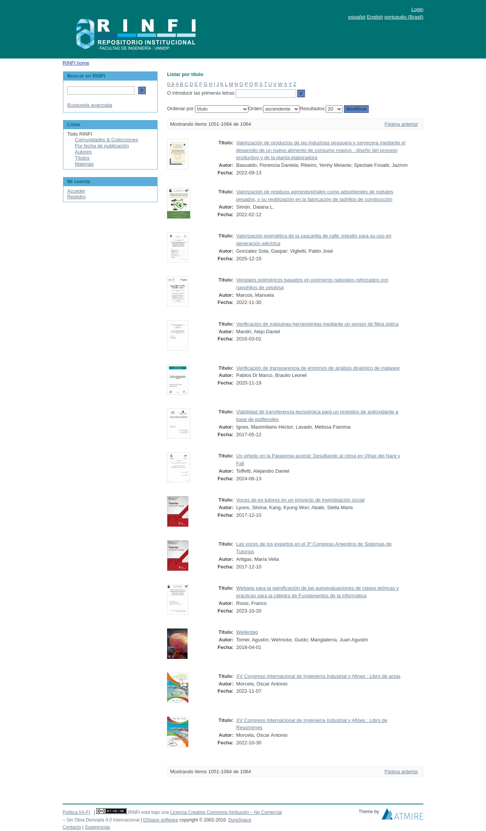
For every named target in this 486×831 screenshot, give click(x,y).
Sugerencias (97, 827)
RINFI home (76, 63)
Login (417, 9)
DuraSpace (239, 820)
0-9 (170, 84)
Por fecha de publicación (102, 146)
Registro (76, 196)
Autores (83, 152)
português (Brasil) (403, 17)
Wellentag (247, 632)
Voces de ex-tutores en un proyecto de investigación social (300, 500)
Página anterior (401, 124)
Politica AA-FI (76, 812)
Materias (84, 164)
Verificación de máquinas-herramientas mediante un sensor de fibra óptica (317, 324)
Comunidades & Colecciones (106, 139)
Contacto (72, 827)
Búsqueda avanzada (89, 105)
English (375, 17)
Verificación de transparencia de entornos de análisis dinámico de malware (318, 368)
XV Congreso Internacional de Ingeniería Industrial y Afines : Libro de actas (318, 676)
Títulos (82, 158)
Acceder (76, 191)
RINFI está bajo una (148, 812)
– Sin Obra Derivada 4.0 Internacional (101, 820)
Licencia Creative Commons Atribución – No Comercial (226, 812)
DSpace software (160, 820)
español (357, 17)
